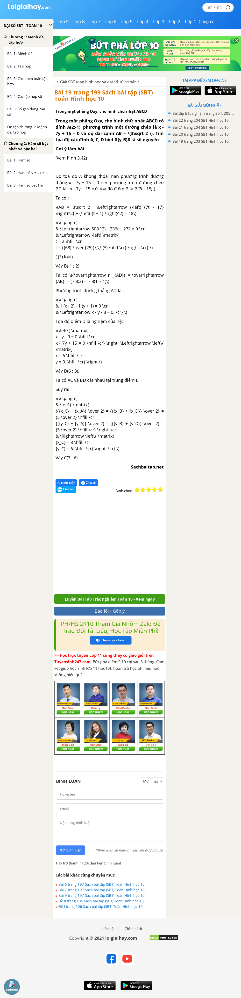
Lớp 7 (95, 22)
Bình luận (66, 483)
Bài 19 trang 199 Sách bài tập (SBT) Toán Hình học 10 (103, 95)
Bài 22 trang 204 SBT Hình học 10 (200, 120)
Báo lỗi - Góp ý (110, 611)
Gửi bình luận (70, 850)
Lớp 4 (143, 22)
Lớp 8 (79, 22)
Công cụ (206, 22)
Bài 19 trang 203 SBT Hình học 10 (200, 141)
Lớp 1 (190, 22)
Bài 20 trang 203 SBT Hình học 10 (200, 134)
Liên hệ (108, 928)
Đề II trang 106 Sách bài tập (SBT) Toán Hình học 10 (101, 900)
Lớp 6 (111, 22)
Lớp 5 (127, 22)
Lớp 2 (174, 22)
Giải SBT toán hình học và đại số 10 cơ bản (98, 82)
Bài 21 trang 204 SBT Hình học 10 (200, 127)
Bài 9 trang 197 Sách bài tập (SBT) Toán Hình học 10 (101, 895)
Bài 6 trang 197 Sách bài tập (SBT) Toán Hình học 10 (101, 884)
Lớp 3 (158, 22)
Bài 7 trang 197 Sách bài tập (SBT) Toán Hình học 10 (101, 889)
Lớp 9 (63, 22)
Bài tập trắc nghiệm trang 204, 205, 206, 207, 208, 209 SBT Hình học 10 (203, 113)
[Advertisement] (125, 546)
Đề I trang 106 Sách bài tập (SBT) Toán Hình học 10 (100, 906)
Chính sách (133, 928)
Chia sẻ (88, 483)
